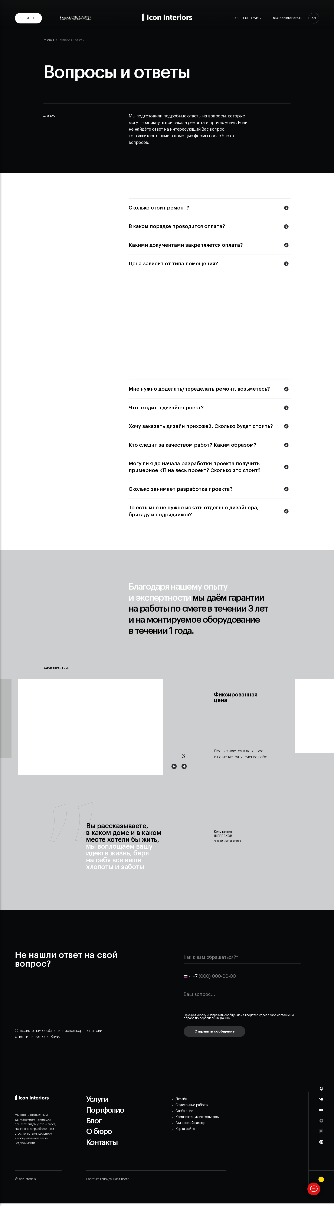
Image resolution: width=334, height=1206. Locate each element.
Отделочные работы (192, 1105)
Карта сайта (185, 1129)
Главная (48, 40)
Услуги (97, 1099)
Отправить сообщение (214, 1031)
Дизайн (181, 1099)
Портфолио (105, 1110)
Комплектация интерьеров (197, 1117)
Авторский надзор (191, 1123)
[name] (242, 957)
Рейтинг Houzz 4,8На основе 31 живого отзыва (75, 18)
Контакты (102, 1142)
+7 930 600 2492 (247, 18)
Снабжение (184, 1111)
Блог (93, 1121)
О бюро (99, 1131)
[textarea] (242, 998)
